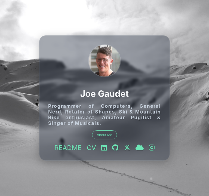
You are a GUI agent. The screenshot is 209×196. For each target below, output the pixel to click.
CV (91, 148)
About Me (104, 135)
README (68, 148)
